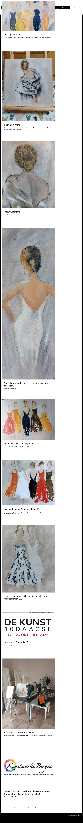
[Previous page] (18, 807)
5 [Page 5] (35, 807)
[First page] (14, 807)
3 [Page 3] (28, 807)
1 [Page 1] (21, 807)
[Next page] (39, 807)
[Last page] (42, 807)
